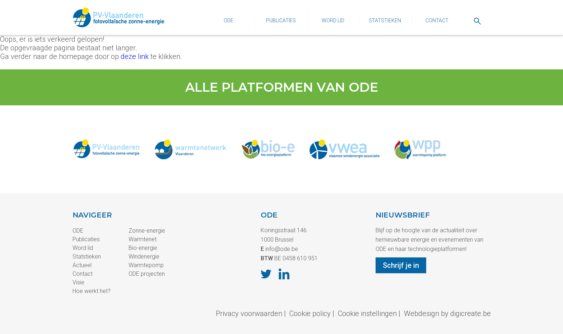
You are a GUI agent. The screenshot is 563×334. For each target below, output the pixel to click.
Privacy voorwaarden (249, 313)
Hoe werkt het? (92, 291)
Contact (436, 20)
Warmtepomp (146, 265)
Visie (78, 282)
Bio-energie (143, 247)
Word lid (333, 20)
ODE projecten (147, 273)
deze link (135, 56)
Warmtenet (143, 239)
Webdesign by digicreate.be (447, 313)
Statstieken (385, 20)
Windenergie (144, 256)
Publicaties (281, 20)
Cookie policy (310, 313)
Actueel (82, 265)
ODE (228, 20)
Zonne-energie (147, 230)
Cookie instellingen (367, 313)
